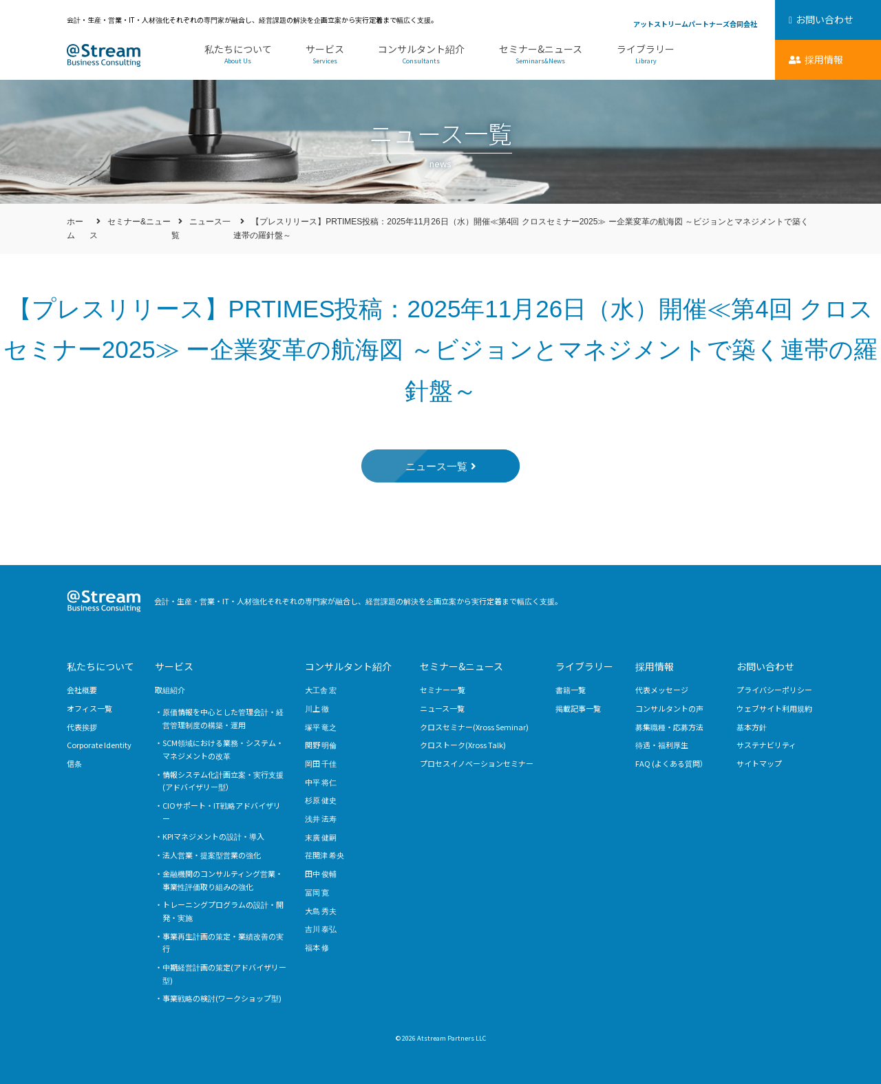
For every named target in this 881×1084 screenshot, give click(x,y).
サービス (324, 54)
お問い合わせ (765, 666)
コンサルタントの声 (669, 708)
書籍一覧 (570, 689)
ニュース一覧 (442, 708)
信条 (74, 763)
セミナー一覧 (442, 689)
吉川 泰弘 (321, 928)
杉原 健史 (321, 799)
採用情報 (654, 666)
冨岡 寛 (317, 891)
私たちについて (237, 54)
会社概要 (82, 689)
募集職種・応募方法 (669, 726)
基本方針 (751, 726)
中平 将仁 (321, 781)
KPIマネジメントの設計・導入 (213, 836)
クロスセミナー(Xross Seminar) (474, 726)
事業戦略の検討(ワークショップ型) (222, 997)
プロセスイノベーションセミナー (476, 763)
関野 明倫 (321, 744)
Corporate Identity (99, 744)
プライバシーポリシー (774, 689)
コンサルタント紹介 (421, 54)
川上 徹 (317, 708)
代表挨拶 (82, 726)
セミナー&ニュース (540, 54)
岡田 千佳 (321, 763)
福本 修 (317, 947)
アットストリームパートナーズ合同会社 (695, 24)
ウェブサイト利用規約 (774, 708)
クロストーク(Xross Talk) (463, 744)
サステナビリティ (766, 744)
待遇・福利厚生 (661, 744)
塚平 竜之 (321, 726)
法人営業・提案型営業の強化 (211, 854)
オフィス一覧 (89, 708)
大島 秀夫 (321, 910)
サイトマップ (759, 763)
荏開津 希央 (324, 854)
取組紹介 (170, 689)
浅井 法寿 (321, 818)
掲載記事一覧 (578, 708)
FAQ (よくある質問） (671, 763)
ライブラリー (645, 54)
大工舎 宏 (321, 689)
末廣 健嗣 (321, 836)
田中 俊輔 (321, 873)
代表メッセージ (661, 689)
